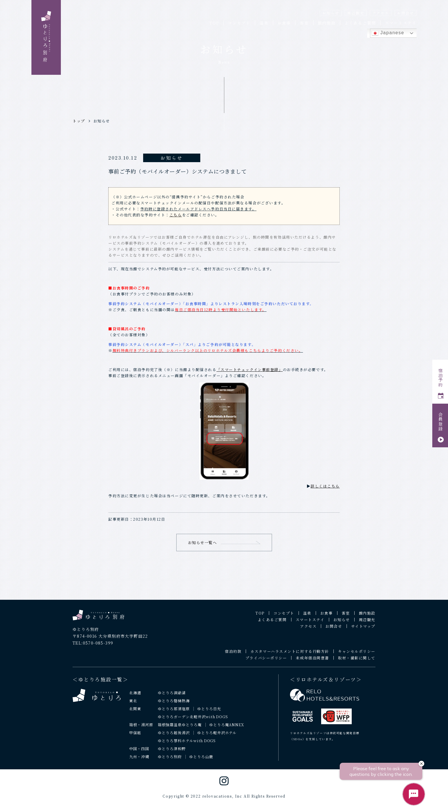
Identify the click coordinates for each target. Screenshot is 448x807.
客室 (304, 23)
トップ (79, 121)
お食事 (284, 23)
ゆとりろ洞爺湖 (172, 696)
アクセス (380, 13)
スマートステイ (401, 23)
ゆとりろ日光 (209, 712)
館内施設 (327, 23)
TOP (214, 23)
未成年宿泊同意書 (312, 661)
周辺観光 (355, 13)
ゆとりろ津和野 (172, 752)
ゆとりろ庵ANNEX (226, 728)
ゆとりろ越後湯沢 (174, 736)
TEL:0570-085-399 (93, 646)
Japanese (388, 33)
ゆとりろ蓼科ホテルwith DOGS (187, 744)
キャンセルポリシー (356, 654)
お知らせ (330, 13)
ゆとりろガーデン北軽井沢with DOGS (193, 720)
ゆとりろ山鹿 (201, 760)
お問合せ (405, 13)
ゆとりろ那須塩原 (174, 712)
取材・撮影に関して (356, 661)
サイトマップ (363, 629)
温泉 (264, 23)
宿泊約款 (233, 654)
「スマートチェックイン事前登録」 (250, 369)
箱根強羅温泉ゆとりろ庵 (180, 728)
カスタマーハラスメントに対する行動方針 (289, 654)
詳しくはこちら (325, 486)
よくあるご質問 (360, 23)
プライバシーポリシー (266, 661)
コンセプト (239, 23)
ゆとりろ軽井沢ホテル (217, 736)
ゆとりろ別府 (170, 760)
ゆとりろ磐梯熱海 (174, 704)
